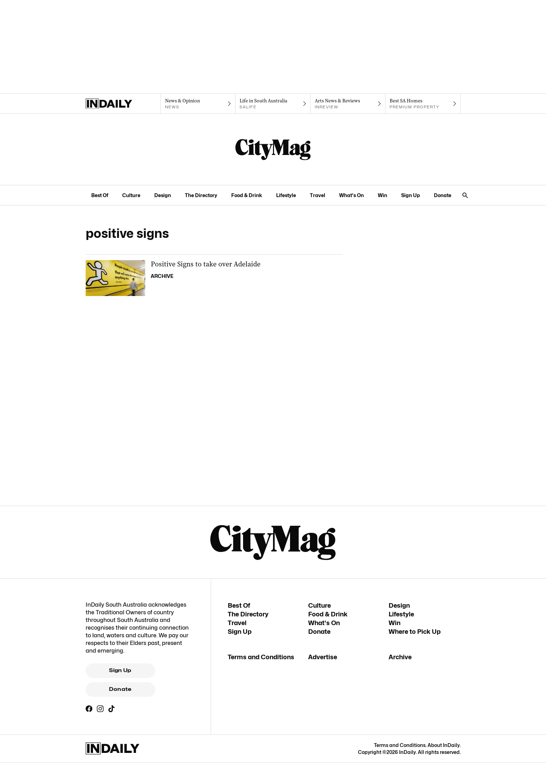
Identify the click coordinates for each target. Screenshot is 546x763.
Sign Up (120, 670)
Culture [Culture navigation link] (131, 195)
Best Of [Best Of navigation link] (99, 195)
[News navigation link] (198, 104)
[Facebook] (89, 708)
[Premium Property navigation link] (422, 104)
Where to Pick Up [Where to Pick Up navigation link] (414, 631)
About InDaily (444, 745)
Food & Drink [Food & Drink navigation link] (246, 195)
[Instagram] (100, 708)
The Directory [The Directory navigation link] (201, 195)
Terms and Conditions (261, 657)
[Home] (123, 104)
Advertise (322, 657)
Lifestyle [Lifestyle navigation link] (286, 195)
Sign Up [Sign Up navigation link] (410, 195)
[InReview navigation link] (348, 104)
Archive (400, 657)
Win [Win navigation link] (382, 195)
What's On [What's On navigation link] (351, 195)
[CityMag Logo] (273, 149)
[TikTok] (111, 708)
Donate (120, 689)
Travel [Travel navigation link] (317, 195)
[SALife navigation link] (272, 104)
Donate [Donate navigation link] (442, 195)
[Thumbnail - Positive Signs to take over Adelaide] (214, 278)
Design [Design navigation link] (162, 195)
